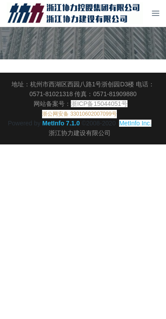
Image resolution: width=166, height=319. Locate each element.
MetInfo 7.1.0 (61, 123)
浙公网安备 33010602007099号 (79, 114)
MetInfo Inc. (135, 123)
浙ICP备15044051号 (99, 103)
